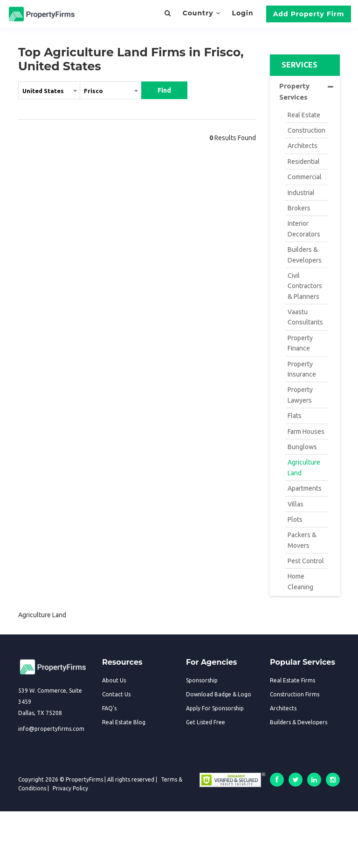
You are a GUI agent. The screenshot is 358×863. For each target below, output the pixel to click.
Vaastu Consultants (305, 317)
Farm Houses (306, 431)
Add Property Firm (308, 14)
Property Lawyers (300, 395)
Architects (302, 145)
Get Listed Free (205, 722)
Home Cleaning (300, 581)
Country (201, 13)
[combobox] (49, 92)
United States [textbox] (43, 91)
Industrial (301, 192)
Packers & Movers (302, 540)
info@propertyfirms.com (51, 729)
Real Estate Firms (292, 680)
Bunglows (302, 447)
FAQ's (109, 708)
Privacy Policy (70, 788)
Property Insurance (302, 369)
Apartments (305, 488)
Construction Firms (294, 694)
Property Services (306, 91)
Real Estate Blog (123, 722)
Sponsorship (202, 680)
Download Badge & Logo (218, 694)
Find (164, 90)
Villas (295, 504)
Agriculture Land (304, 467)
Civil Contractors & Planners (305, 286)
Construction (306, 130)
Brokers (299, 208)
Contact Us (116, 694)
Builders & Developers (305, 254)
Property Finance (300, 343)
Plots (295, 519)
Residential (304, 161)
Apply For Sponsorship (215, 708)
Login (242, 13)
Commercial (305, 177)
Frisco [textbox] (93, 91)
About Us (114, 680)
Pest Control (306, 561)
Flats (295, 415)
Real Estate (304, 115)
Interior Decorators (304, 228)
